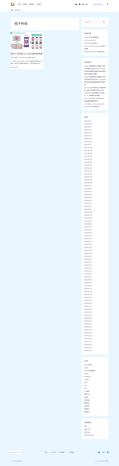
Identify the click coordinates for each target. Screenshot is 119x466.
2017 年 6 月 (87, 344)
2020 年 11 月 (88, 283)
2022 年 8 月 (88, 224)
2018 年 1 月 (87, 330)
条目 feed (87, 429)
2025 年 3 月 (88, 138)
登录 (85, 426)
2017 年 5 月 (87, 347)
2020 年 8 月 (88, 286)
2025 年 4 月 (88, 136)
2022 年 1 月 (87, 244)
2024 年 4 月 (88, 168)
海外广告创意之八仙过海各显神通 (26, 53)
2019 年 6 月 (88, 309)
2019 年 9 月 (88, 303)
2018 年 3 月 (87, 327)
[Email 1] (83, 4)
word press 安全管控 (90, 43)
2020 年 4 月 (88, 294)
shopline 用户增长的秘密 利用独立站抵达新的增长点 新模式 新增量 (95, 71)
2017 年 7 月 (87, 341)
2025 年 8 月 (88, 127)
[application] (34, 4)
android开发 (88, 365)
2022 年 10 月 (88, 218)
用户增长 (86, 400)
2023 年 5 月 (88, 197)
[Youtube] (76, 4)
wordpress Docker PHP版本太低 (94, 51)
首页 (19, 4)
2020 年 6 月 (88, 291)
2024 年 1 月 (88, 174)
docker (86, 373)
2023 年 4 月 (88, 200)
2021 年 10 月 (88, 253)
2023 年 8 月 (88, 188)
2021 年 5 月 (87, 268)
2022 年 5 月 (88, 233)
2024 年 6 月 (88, 162)
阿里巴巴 (86, 412)
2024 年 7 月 (88, 159)
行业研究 (86, 406)
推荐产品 (86, 394)
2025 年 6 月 (88, 133)
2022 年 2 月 (88, 241)
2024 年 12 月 (88, 147)
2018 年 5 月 (87, 324)
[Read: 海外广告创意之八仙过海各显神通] (27, 41)
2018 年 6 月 (88, 321)
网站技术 (86, 403)
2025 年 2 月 (88, 141)
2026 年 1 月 (87, 121)
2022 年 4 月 (88, 236)
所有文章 (32, 4)
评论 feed (87, 432)
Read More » (15, 67)
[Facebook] (79, 4)
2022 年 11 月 (88, 215)
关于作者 (38, 4)
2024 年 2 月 (88, 171)
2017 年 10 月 (88, 333)
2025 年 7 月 (88, 130)
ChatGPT (24, 4)
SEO (85, 388)
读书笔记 (86, 409)
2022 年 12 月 (88, 212)
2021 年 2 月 (87, 277)
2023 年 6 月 (88, 194)
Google (86, 379)
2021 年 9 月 (87, 256)
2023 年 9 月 (88, 186)
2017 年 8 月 (87, 338)
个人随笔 (86, 391)
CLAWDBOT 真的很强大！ (92, 37)
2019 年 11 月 (88, 300)
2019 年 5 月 (87, 312)
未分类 (86, 397)
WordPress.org (89, 435)
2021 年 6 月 (87, 265)
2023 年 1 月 (87, 209)
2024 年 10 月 (88, 153)
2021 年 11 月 (88, 250)
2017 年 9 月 (87, 336)
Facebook (87, 376)
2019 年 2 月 (87, 315)
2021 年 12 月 (88, 247)
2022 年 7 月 (88, 227)
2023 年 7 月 (88, 191)
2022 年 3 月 (88, 238)
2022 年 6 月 (88, 230)
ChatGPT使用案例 (89, 370)
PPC (12, 57)
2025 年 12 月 (88, 124)
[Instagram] (103, 452)
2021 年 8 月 (87, 259)
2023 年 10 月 (88, 183)
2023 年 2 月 (88, 206)
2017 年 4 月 (88, 350)
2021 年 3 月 (87, 274)
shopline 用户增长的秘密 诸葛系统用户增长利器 (95, 82)
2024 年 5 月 (88, 165)
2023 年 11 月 (88, 180)
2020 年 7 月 (88, 288)
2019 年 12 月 (88, 297)
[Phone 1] (86, 4)
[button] (97, 4)
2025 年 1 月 (87, 144)
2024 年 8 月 (88, 156)
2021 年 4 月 (88, 271)
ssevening (87, 98)
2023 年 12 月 (88, 177)
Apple (86, 368)
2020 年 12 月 (88, 280)
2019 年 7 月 (87, 306)
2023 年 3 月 (88, 203)
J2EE (85, 382)
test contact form (90, 40)
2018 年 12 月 (88, 318)
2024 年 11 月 (88, 150)
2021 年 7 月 (87, 262)
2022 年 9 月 (88, 221)
